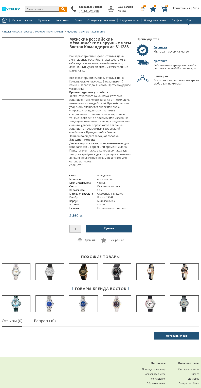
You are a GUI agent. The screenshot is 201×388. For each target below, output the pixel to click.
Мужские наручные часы (49, 31)
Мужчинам (44, 20)
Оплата (195, 374)
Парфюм (177, 20)
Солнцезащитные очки (101, 20)
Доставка (160, 61)
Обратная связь (156, 383)
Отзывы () (12, 321)
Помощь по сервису (154, 369)
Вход (196, 8)
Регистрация (181, 8)
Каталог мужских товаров (17, 31)
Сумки (78, 20)
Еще (188, 20)
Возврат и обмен (189, 383)
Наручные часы (129, 20)
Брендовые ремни (155, 20)
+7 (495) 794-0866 (89, 10)
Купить (109, 228)
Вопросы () (45, 321)
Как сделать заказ (188, 369)
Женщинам (62, 20)
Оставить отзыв (177, 335)
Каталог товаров (22, 20)
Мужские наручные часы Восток (86, 31)
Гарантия (160, 47)
